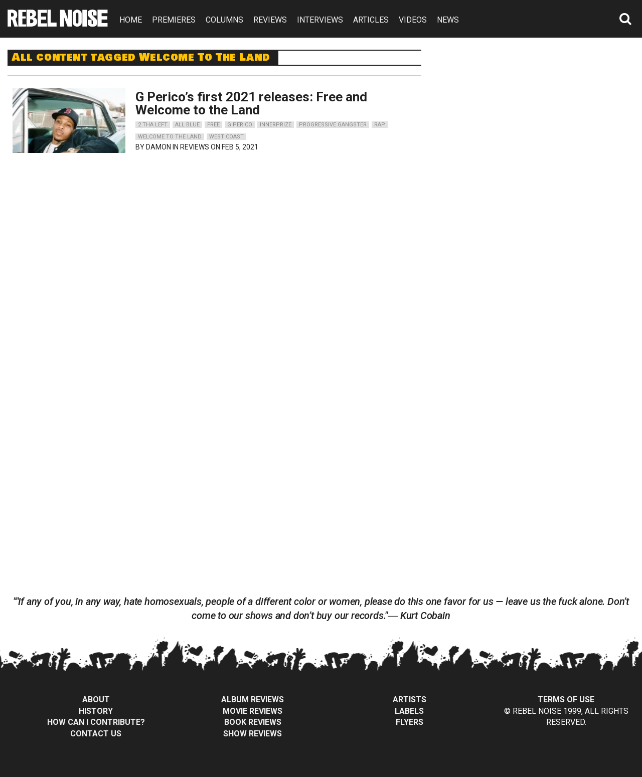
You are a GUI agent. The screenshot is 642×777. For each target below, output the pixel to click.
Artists (409, 699)
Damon (158, 147)
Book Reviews (252, 722)
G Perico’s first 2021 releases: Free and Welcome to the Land (251, 103)
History (96, 711)
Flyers (409, 722)
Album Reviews (252, 699)
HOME (130, 20)
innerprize (275, 124)
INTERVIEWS (320, 20)
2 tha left (153, 124)
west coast (226, 136)
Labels (409, 711)
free (213, 124)
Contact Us (95, 733)
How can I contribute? (96, 722)
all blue (187, 124)
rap (379, 124)
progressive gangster (333, 124)
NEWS (448, 20)
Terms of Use (566, 699)
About (96, 699)
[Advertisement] (540, 112)
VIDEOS (413, 20)
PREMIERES (174, 20)
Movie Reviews (252, 711)
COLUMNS (224, 20)
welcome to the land (170, 136)
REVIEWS (270, 20)
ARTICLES (371, 20)
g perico (239, 124)
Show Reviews (252, 733)
